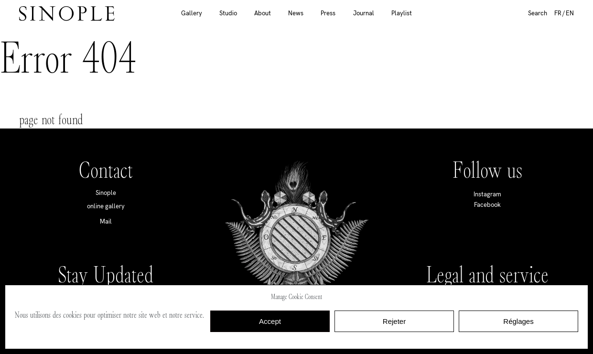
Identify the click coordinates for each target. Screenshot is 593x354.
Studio (228, 13)
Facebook (487, 205)
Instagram (487, 194)
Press (328, 13)
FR (557, 13)
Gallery (191, 13)
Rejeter (394, 321)
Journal (363, 13)
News (295, 13)
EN (570, 13)
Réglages (518, 321)
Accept (270, 321)
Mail (106, 221)
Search (537, 13)
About (262, 13)
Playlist (401, 13)
